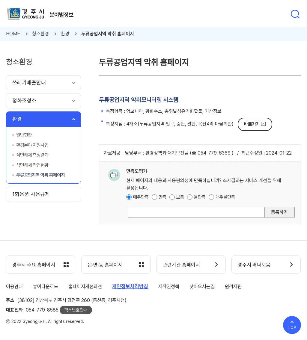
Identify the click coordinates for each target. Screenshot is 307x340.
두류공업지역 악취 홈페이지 (107, 34)
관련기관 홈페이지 (181, 265)
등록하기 (279, 212)
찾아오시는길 (202, 286)
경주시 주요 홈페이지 (33, 265)
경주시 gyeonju (25, 14)
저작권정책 (168, 286)
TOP (292, 327)
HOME (13, 34)
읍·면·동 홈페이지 (105, 265)
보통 (180, 197)
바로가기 (252, 124)
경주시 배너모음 (254, 265)
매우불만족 (225, 197)
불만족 (200, 197)
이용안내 (14, 286)
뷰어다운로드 (45, 286)
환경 (65, 34)
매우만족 (141, 197)
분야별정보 (61, 14)
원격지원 (233, 286)
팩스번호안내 (76, 310)
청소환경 (40, 34)
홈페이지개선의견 (85, 286)
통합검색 (295, 14)
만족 (162, 197)
